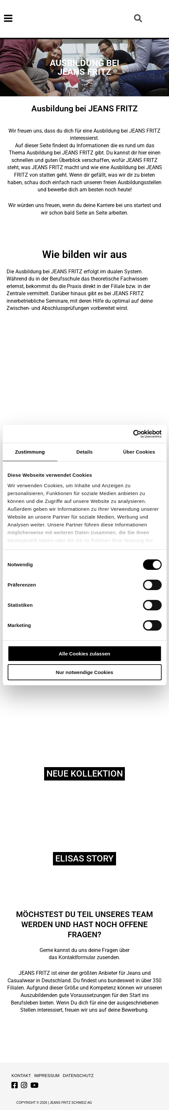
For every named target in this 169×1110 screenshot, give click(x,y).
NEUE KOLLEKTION (84, 773)
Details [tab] (84, 452)
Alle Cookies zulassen (84, 653)
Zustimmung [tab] (30, 452)
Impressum (47, 1075)
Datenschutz (78, 1075)
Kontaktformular (77, 957)
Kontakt (21, 1075)
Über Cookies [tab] (139, 452)
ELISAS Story (84, 858)
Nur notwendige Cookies (84, 672)
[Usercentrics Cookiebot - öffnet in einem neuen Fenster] (132, 434)
